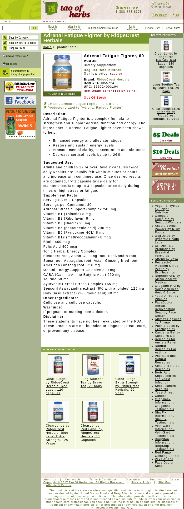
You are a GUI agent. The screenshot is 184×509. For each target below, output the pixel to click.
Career (174, 479)
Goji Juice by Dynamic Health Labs (167, 239)
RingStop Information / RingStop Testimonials (164, 444)
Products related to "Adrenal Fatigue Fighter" (85, 107)
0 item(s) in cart (160, 5)
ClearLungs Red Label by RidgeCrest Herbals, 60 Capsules (92, 421)
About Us (49, 479)
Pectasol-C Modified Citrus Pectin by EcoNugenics (166, 267)
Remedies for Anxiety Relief (165, 341)
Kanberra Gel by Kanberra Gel (167, 334)
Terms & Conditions (103, 479)
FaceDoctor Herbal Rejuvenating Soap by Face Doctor (165, 309)
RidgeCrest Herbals (113, 79)
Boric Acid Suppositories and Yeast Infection (165, 377)
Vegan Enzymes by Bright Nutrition (167, 209)
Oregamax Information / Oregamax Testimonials (164, 404)
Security (155, 479)
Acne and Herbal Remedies (167, 367)
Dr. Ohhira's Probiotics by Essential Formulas (165, 250)
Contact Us (72, 479)
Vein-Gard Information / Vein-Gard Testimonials (164, 431)
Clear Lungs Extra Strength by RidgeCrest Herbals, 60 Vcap (129, 374)
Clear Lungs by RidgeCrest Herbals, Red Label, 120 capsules (58, 374)
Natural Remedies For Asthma (165, 349)
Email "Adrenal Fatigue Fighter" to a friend (83, 104)
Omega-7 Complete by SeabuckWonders (168, 219)
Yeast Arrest (164, 392)
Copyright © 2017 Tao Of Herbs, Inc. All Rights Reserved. (83, 482)
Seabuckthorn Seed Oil (165, 387)
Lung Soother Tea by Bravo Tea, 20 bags (92, 371)
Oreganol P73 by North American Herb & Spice (168, 289)
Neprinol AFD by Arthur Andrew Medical (167, 279)
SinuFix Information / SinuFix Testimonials (164, 417)
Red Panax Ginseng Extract (167, 454)
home (47, 47)
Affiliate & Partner (58, 485)
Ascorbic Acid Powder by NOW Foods (167, 229)
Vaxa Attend (164, 459)
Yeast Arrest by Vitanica (166, 297)
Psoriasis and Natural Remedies (165, 359)
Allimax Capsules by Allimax (168, 320)
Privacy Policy (141, 482)
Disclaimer (133, 479)
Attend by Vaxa (166, 259)
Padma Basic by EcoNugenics (167, 327)
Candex (161, 396)
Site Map (164, 482)
